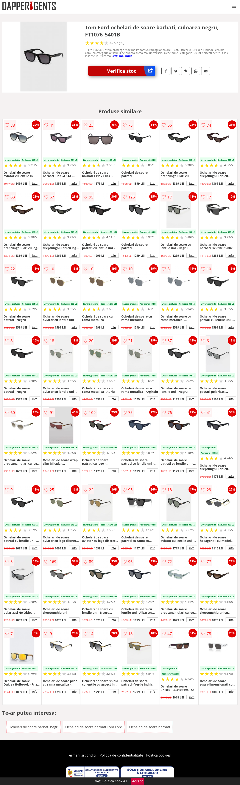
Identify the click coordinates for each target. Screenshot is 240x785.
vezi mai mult (122, 56)
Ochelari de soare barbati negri (33, 727)
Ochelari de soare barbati (149, 727)
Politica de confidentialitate (121, 755)
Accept (137, 781)
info (34, 183)
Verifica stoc (131, 71)
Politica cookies (158, 755)
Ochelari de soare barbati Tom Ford (93, 727)
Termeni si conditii (82, 755)
